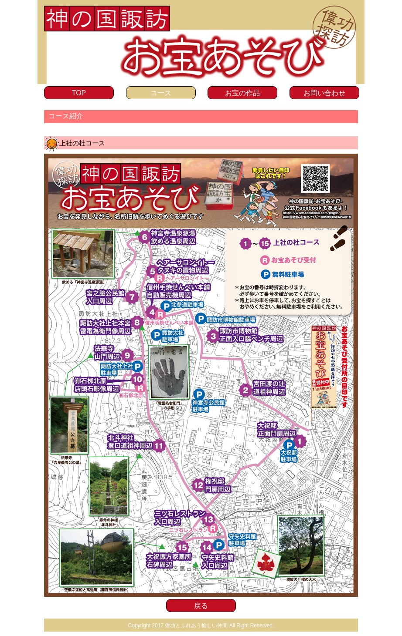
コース (160, 93)
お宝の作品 (242, 93)
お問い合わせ (324, 93)
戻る (201, 605)
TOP (79, 93)
